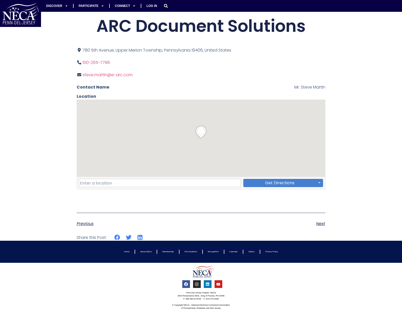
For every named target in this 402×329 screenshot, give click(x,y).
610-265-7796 (96, 62)
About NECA (146, 251)
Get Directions (279, 183)
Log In (151, 6)
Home (127, 251)
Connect (125, 6)
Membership (168, 251)
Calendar (233, 251)
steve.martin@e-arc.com (108, 75)
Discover (57, 6)
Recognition (213, 251)
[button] (165, 5)
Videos (251, 251)
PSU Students (191, 251)
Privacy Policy (271, 251)
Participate (91, 6)
